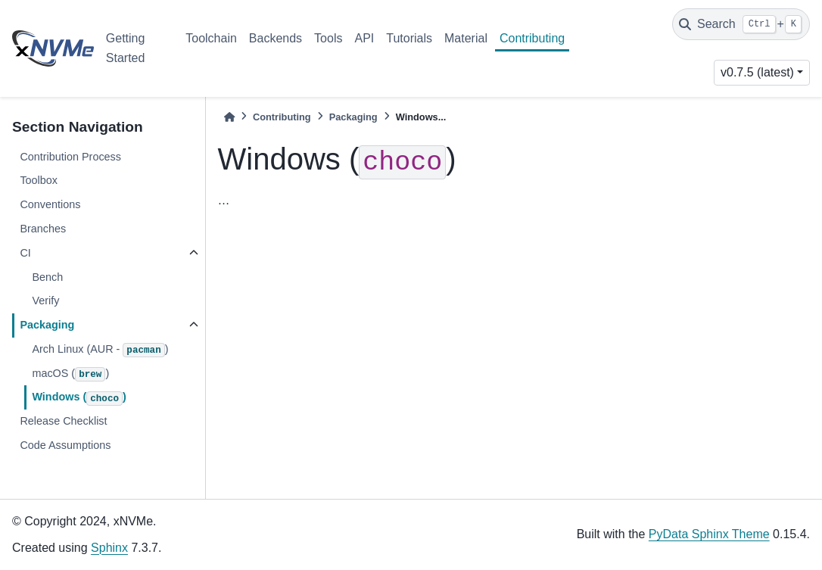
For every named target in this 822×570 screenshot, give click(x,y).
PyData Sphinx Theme (709, 534)
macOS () (70, 374)
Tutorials (409, 38)
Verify (45, 300)
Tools (328, 38)
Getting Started (125, 48)
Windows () (79, 398)
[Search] (741, 24)
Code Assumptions (65, 445)
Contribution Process (70, 157)
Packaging (47, 325)
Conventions (50, 204)
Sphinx (109, 547)
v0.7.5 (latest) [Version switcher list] (757, 72)
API (364, 38)
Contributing (532, 38)
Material (465, 38)
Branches (43, 229)
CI (25, 253)
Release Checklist (63, 421)
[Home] (229, 117)
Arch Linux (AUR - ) (100, 350)
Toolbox (39, 180)
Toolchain (211, 38)
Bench (47, 277)
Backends (275, 38)
